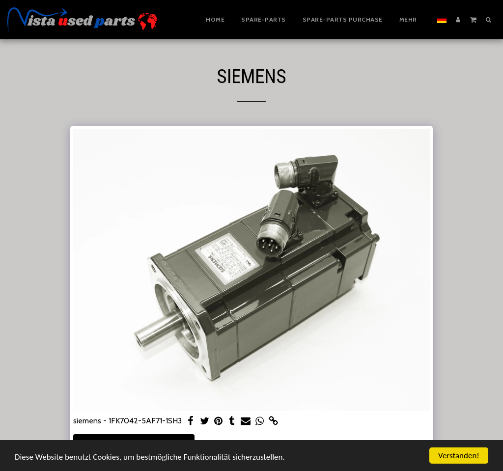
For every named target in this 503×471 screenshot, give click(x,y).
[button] (473, 19)
